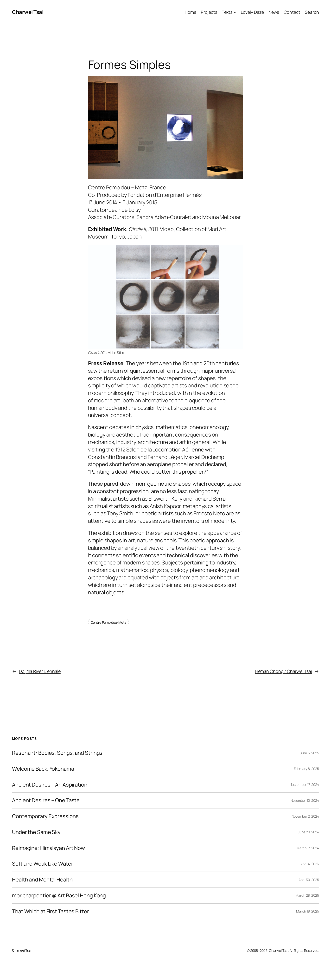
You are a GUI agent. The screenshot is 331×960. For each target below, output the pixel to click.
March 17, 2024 (308, 848)
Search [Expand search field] (312, 12)
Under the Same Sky (36, 832)
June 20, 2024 (308, 832)
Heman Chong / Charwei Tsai (283, 671)
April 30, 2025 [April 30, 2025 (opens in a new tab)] (309, 879)
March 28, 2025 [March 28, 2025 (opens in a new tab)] (307, 895)
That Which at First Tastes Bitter (50, 911)
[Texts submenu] (235, 12)
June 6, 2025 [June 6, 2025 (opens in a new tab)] (309, 753)
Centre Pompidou (109, 187)
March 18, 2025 (307, 911)
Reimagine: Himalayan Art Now (48, 848)
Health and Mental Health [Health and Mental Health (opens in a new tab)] (42, 880)
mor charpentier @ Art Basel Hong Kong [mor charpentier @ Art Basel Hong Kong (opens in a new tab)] (59, 896)
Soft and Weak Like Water (42, 864)
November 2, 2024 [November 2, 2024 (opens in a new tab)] (305, 816)
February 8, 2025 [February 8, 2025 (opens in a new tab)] (306, 768)
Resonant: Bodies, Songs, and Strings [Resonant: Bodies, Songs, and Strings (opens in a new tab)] (57, 753)
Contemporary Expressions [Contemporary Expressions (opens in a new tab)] (45, 816)
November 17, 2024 (305, 784)
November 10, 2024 (305, 800)
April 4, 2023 (309, 863)
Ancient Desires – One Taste (46, 800)
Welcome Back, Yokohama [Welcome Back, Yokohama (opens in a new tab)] (43, 769)
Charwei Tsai (27, 12)
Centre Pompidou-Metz (108, 622)
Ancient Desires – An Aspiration (49, 785)
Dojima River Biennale (40, 671)
